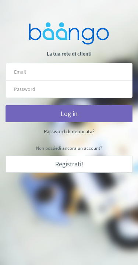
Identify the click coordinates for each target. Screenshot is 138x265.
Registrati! (69, 164)
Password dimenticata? (69, 131)
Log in (69, 113)
